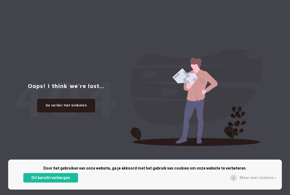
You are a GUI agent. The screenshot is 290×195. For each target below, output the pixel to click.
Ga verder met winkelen (66, 105)
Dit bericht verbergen (50, 178)
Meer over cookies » (258, 178)
